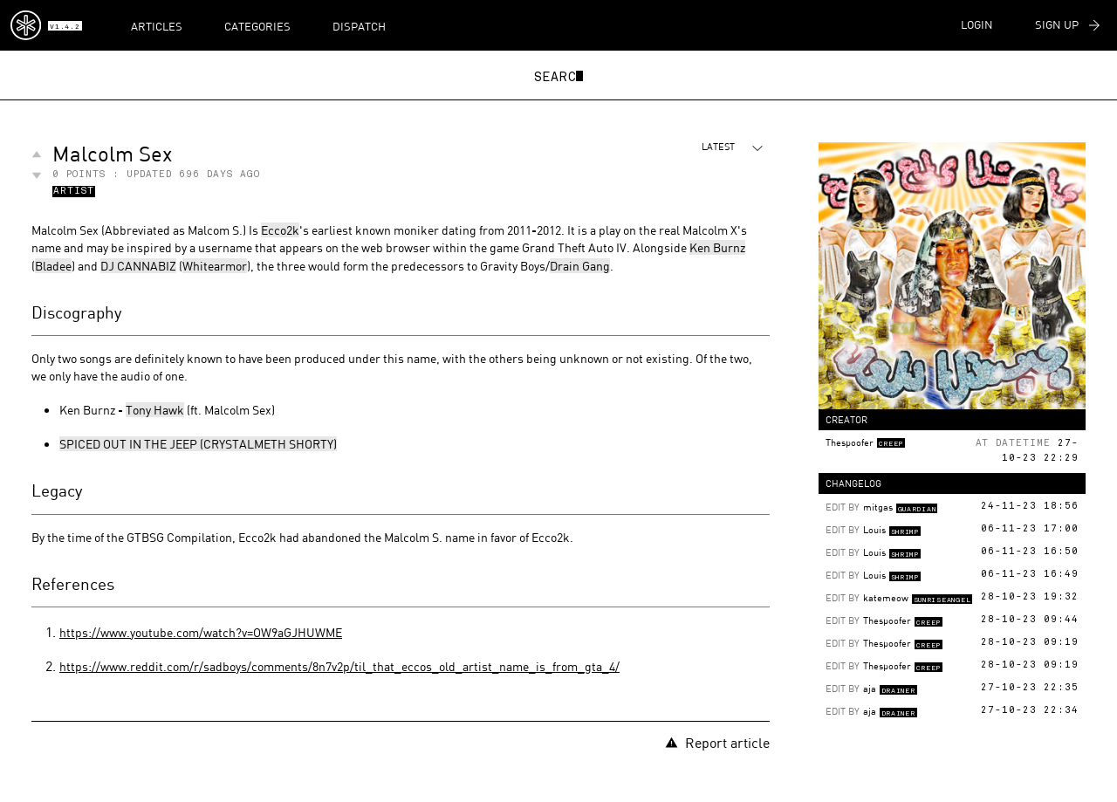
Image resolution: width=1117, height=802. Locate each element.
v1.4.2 (64, 27)
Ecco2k (280, 230)
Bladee (53, 265)
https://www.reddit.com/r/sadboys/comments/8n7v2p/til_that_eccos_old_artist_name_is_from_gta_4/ (339, 666)
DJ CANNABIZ (138, 265)
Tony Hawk (155, 409)
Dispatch (359, 26)
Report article (717, 742)
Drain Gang (580, 265)
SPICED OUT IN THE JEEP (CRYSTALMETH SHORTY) (198, 443)
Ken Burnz (717, 247)
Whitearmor (214, 265)
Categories (257, 26)
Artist (73, 192)
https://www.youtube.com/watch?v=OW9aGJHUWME (200, 632)
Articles (156, 26)
